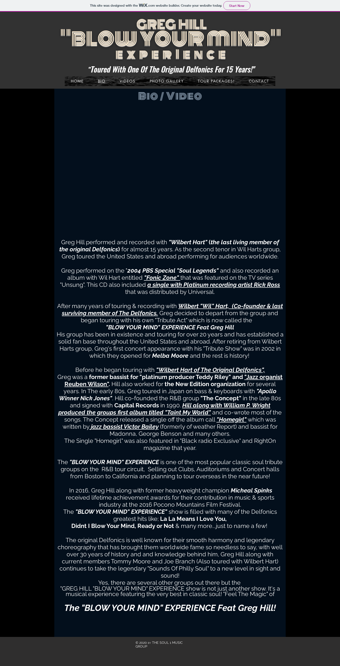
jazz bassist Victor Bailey (125, 426)
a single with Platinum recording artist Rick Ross (213, 284)
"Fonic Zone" (161, 277)
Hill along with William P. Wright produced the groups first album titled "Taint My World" (164, 409)
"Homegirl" (231, 419)
